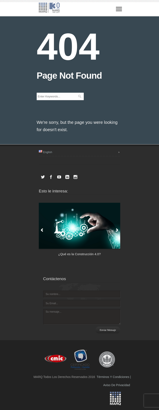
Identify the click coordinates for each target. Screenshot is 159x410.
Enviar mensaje (108, 330)
